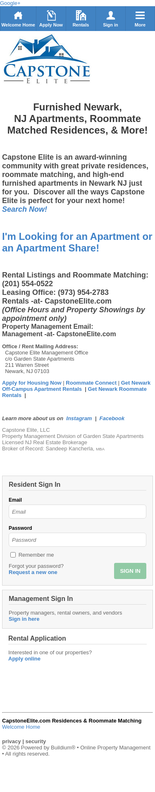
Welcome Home (18, 18)
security (35, 741)
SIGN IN (130, 571)
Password (20, 528)
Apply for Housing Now (32, 383)
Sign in (110, 18)
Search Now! (24, 209)
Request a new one (33, 572)
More (140, 18)
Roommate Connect (92, 383)
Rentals (81, 18)
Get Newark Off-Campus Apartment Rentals (76, 386)
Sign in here (24, 619)
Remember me (36, 555)
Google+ (10, 3)
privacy (11, 741)
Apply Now (51, 18)
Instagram (79, 418)
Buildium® (63, 747)
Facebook (112, 418)
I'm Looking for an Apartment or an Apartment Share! (77, 242)
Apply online (24, 659)
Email (15, 500)
